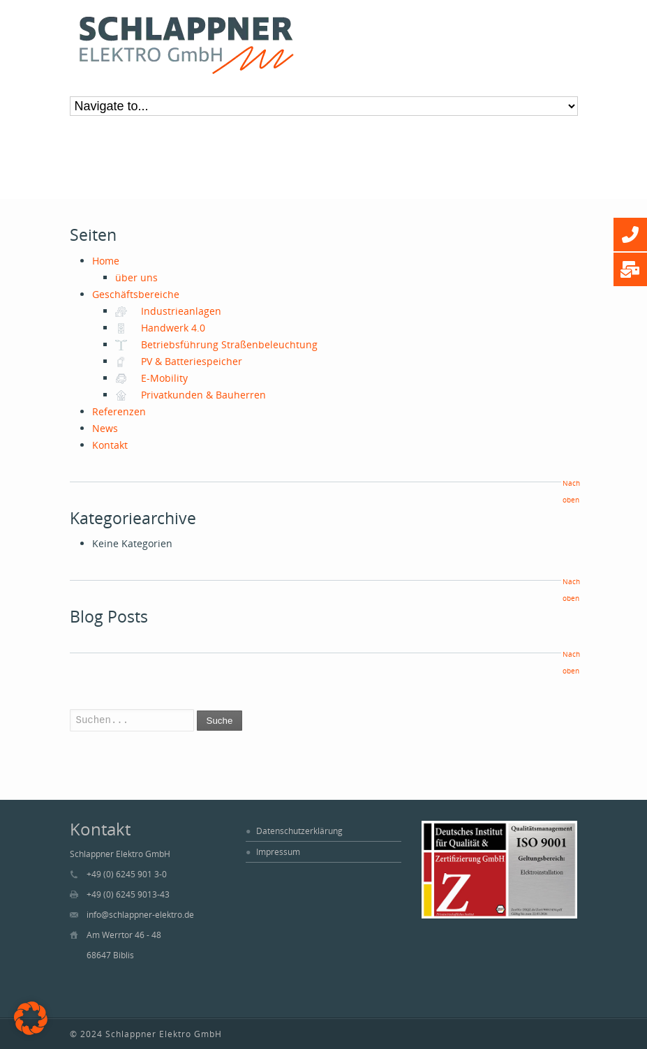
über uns (136, 277)
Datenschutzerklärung (299, 831)
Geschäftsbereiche (135, 294)
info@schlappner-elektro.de (140, 915)
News (105, 428)
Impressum (278, 852)
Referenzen (119, 411)
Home (105, 260)
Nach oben (570, 491)
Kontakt (110, 445)
